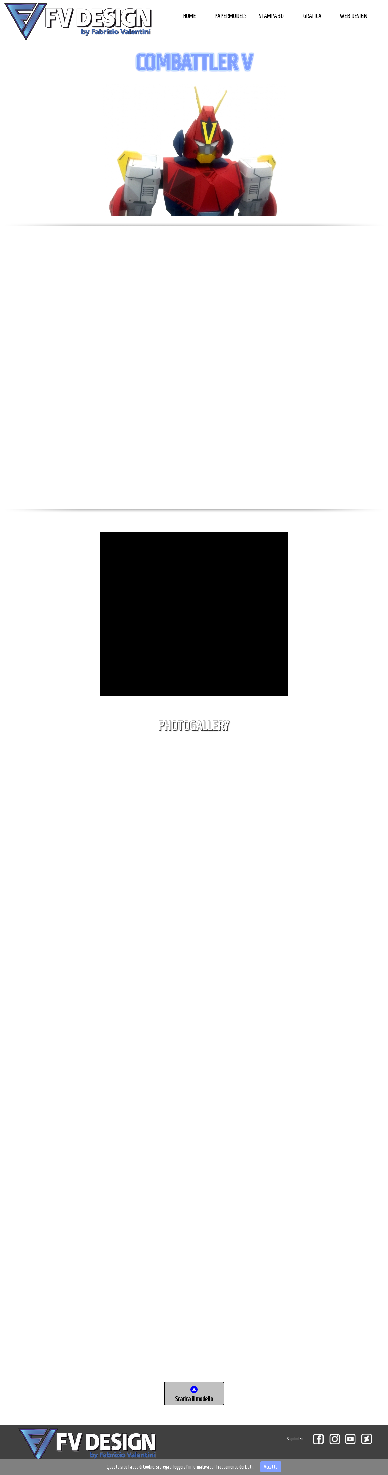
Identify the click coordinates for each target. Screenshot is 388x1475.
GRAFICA (312, 15)
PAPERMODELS (230, 15)
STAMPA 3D (271, 15)
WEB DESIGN (353, 15)
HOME (189, 15)
